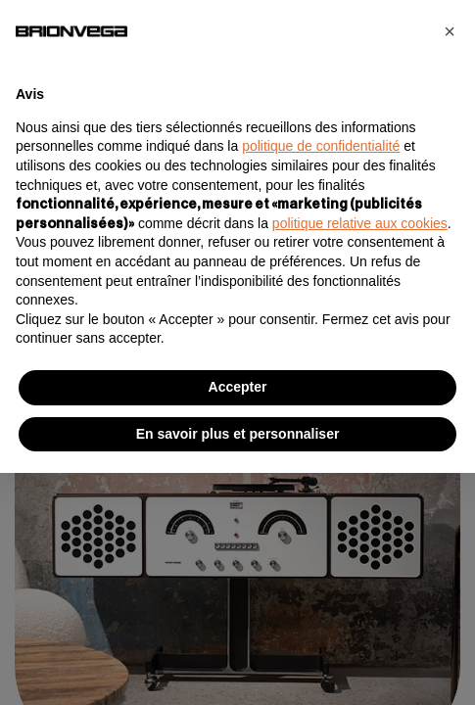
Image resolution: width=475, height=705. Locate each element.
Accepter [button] (238, 387)
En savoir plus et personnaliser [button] (238, 434)
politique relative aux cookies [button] (360, 223)
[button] (449, 31)
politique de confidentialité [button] (321, 146)
